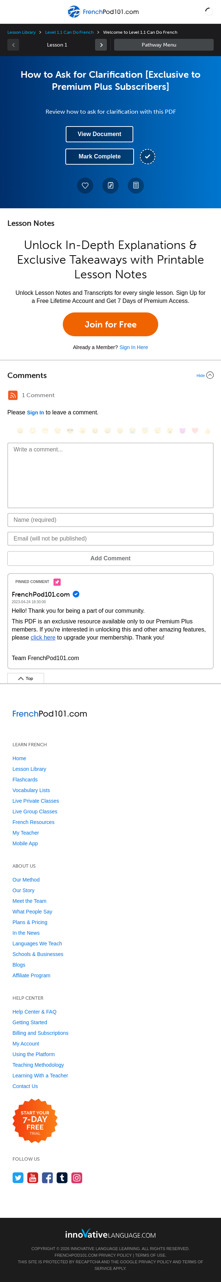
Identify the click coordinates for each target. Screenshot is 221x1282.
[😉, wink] (120, 431)
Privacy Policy (114, 1255)
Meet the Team (29, 901)
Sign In (35, 412)
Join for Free (111, 324)
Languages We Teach (37, 943)
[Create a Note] (110, 185)
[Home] (103, 17)
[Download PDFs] (136, 185)
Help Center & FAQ (34, 1012)
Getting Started (29, 1022)
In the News (26, 933)
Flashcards (24, 780)
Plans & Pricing (29, 922)
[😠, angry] (82, 431)
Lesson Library (21, 32)
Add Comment (110, 558)
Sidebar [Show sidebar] (164, 45)
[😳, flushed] (32, 431)
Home (19, 758)
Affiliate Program (31, 975)
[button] (209, 11)
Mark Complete (100, 156)
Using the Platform (33, 1054)
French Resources (33, 822)
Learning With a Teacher (40, 1075)
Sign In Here (133, 347)
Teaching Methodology (38, 1065)
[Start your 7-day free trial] (35, 1121)
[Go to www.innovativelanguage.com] (110, 1233)
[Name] (110, 520)
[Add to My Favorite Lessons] (85, 185)
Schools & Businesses (38, 954)
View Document (100, 134)
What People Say (32, 912)
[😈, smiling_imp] (182, 431)
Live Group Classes (34, 811)
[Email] (110, 539)
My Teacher (25, 833)
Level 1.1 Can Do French (69, 32)
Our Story (23, 890)
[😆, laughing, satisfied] (95, 431)
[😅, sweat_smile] (107, 431)
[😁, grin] (45, 431)
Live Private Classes (35, 801)
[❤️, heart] (195, 431)
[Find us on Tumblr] (62, 1177)
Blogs (18, 965)
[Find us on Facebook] (47, 1177)
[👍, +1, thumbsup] (207, 431)
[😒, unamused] (57, 431)
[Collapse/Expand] (110, 375)
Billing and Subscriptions (40, 1033)
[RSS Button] (12, 395)
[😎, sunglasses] (70, 431)
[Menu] (11, 11)
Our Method (26, 880)
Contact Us (25, 1086)
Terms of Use (150, 1255)
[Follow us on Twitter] (18, 1177)
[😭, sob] (132, 431)
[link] (101, 45)
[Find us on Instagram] (77, 1177)
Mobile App (25, 843)
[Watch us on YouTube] (33, 1177)
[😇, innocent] (145, 431)
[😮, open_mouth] (170, 431)
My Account (25, 1044)
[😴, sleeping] (157, 431)
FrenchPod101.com (76, 1255)
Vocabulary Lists (31, 790)
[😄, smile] (20, 431)
